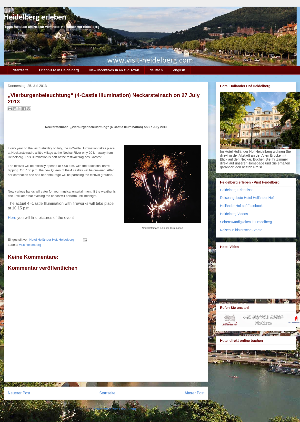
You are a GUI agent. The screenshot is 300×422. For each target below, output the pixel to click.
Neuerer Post (19, 393)
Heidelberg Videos (234, 214)
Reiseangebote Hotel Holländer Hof (247, 198)
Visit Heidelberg (30, 245)
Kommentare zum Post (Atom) (114, 409)
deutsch (156, 70)
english (179, 70)
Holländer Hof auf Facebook (241, 206)
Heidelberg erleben (35, 17)
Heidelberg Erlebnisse (236, 190)
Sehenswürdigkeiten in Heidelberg (246, 222)
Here (12, 218)
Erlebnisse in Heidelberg (59, 70)
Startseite (21, 70)
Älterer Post (194, 393)
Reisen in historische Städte (241, 230)
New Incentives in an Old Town (114, 70)
